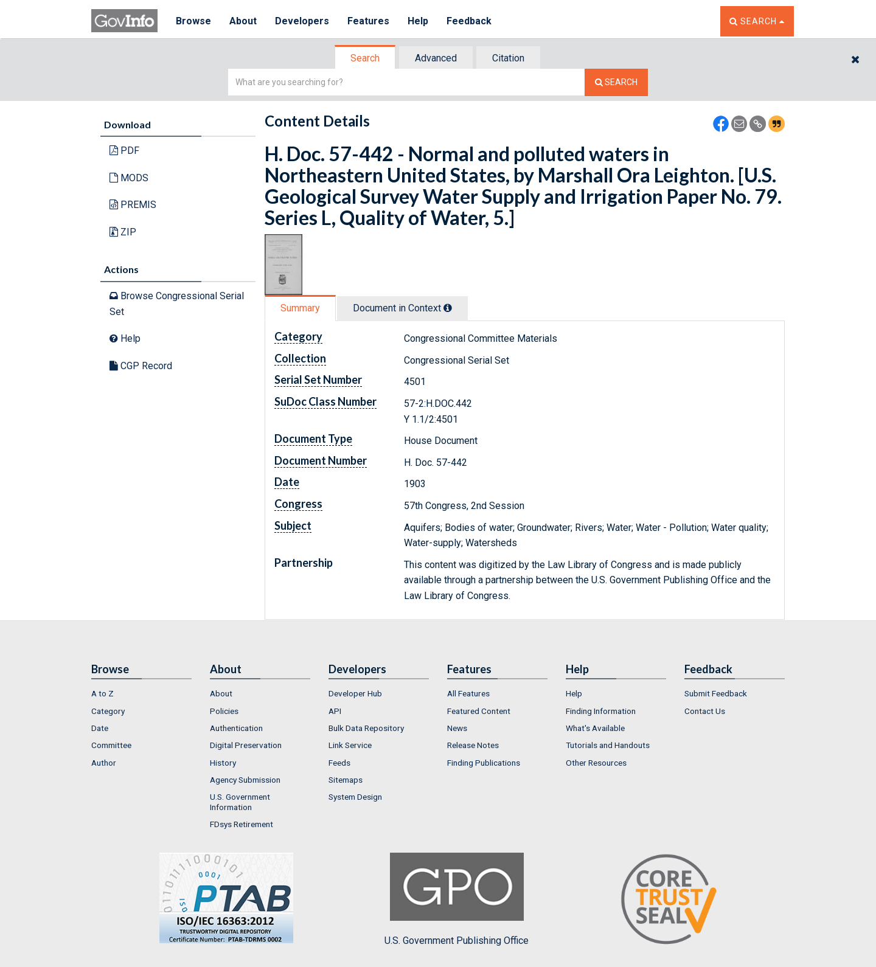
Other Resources (596, 763)
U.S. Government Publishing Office (456, 899)
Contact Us (704, 711)
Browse (193, 21)
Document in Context (402, 308)
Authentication (236, 728)
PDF (124, 150)
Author (103, 763)
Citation (508, 58)
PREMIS (132, 204)
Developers (302, 21)
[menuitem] (141, 693)
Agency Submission (245, 780)
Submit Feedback (715, 693)
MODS (128, 178)
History (223, 763)
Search (365, 58)
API (334, 711)
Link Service (350, 745)
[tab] (366, 58)
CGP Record (140, 366)
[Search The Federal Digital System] (616, 82)
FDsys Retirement (241, 824)
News (457, 728)
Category (108, 711)
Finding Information (601, 711)
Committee (111, 745)
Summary (300, 308)
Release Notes (473, 745)
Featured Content (478, 711)
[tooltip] (447, 308)
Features (368, 21)
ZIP (122, 232)
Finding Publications (483, 763)
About (243, 21)
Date (99, 728)
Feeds (339, 763)
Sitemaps (345, 780)
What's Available (595, 728)
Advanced (436, 58)
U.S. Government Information (240, 801)
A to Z (102, 693)
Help (418, 21)
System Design (355, 797)
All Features (468, 693)
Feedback (469, 21)
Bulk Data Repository (366, 728)
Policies (224, 711)
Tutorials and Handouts (608, 745)
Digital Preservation (246, 745)
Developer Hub (355, 693)
